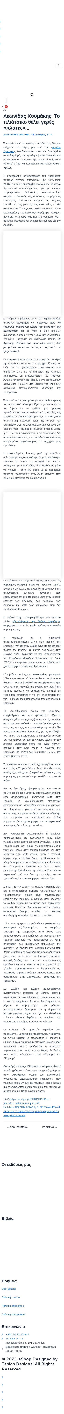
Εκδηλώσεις (8, 1197)
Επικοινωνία (8, 1189)
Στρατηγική (8, 1235)
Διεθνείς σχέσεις (11, 1226)
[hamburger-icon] (58, 65)
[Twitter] (32, 21)
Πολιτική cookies (11, 1297)
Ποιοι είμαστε (9, 1181)
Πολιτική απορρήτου (13, 1306)
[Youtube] (32, 51)
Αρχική (5, 1172)
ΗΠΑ (4, 1268)
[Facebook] (32, 29)
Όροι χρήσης (9, 1289)
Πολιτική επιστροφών (13, 1314)
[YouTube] (32, 1407)
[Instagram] (32, 36)
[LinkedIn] (32, 44)
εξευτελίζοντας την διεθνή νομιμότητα (36, 621)
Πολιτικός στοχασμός (13, 1251)
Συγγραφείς (8, 1206)
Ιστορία (6, 1243)
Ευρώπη (6, 1260)
